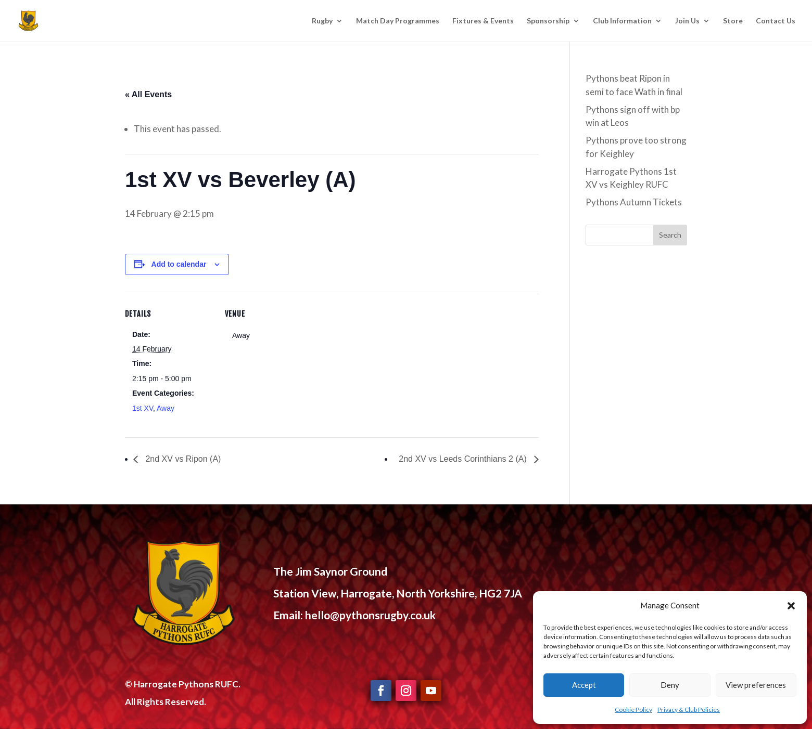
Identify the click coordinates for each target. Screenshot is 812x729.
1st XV (142, 408)
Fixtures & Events (483, 21)
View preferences (756, 684)
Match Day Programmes (397, 21)
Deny (670, 684)
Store (733, 21)
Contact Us (775, 21)
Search (670, 234)
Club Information (622, 21)
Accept (584, 684)
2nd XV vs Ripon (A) (182, 458)
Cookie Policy (633, 709)
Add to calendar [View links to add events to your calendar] (179, 264)
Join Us (687, 21)
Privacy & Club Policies (688, 709)
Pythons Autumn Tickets (634, 202)
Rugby (322, 21)
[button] (791, 606)
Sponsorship (548, 21)
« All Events (148, 94)
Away (165, 408)
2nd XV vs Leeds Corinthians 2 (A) (464, 458)
